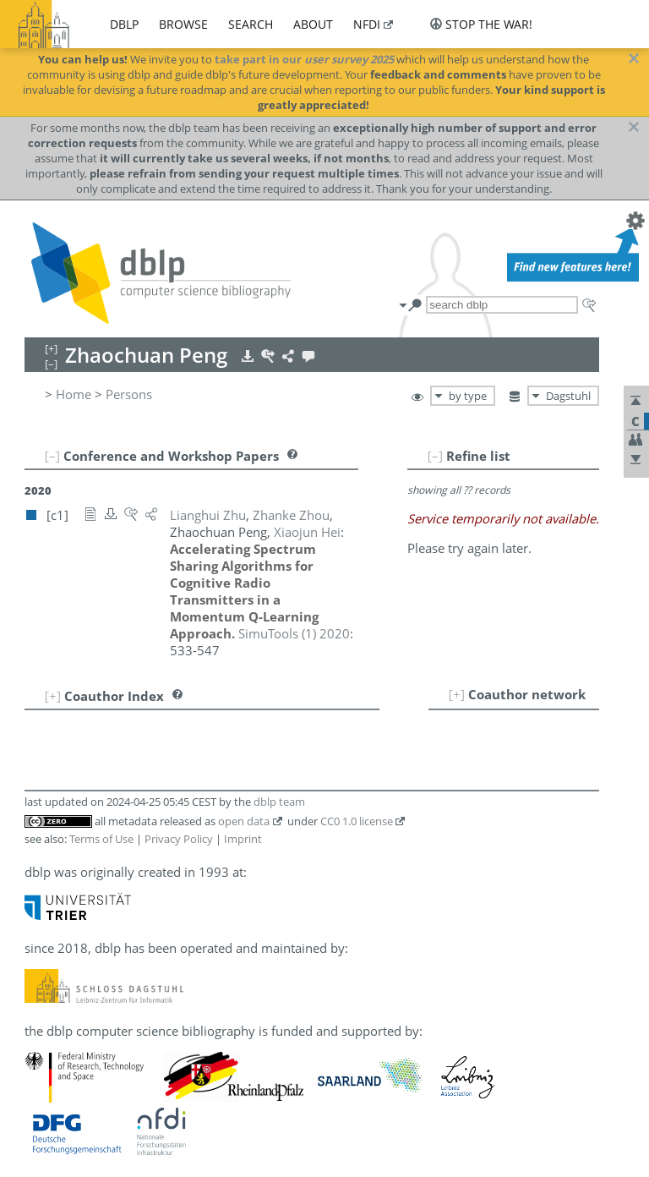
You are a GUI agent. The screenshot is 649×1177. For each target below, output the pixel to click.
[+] (457, 694)
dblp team (279, 801)
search (250, 24)
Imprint (243, 838)
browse (183, 24)
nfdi (366, 24)
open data (244, 821)
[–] (435, 455)
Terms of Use (101, 838)
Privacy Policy (179, 838)
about (313, 24)
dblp (124, 24)
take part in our (304, 59)
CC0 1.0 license (356, 821)
